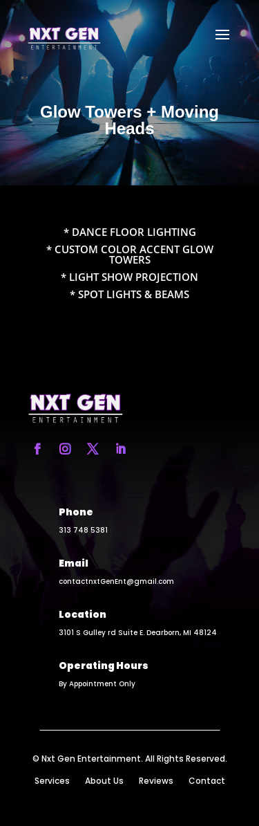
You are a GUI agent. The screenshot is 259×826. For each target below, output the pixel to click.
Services (52, 781)
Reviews (156, 781)
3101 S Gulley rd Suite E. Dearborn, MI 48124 (138, 632)
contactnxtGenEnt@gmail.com (116, 581)
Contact (207, 781)
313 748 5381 (83, 530)
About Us (104, 781)
